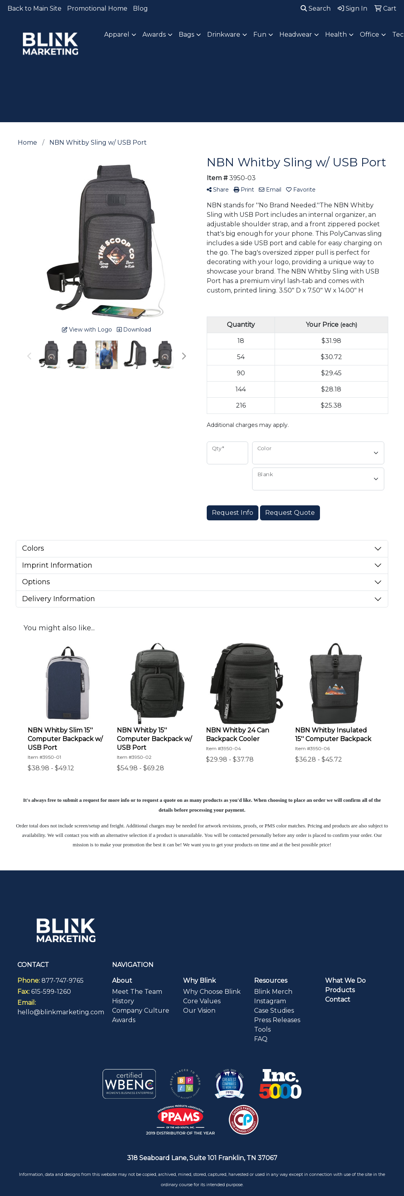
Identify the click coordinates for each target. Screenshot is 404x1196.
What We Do (345, 980)
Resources (270, 980)
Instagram (270, 1001)
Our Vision (199, 1010)
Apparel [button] (116, 34)
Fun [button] (259, 34)
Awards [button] (154, 34)
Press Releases (277, 1020)
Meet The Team (137, 991)
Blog (140, 8)
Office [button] (369, 34)
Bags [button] (186, 34)
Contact (337, 999)
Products (340, 990)
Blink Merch (273, 991)
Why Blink (199, 980)
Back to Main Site (34, 8)
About (122, 980)
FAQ (260, 1039)
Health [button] (336, 34)
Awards (123, 1020)
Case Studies (274, 1010)
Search (316, 8)
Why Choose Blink (212, 991)
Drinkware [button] (223, 34)
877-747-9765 (62, 980)
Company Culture (140, 1010)
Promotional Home (97, 8)
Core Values (202, 1001)
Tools (262, 1029)
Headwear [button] (295, 34)
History (123, 1001)
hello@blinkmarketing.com (60, 1012)
